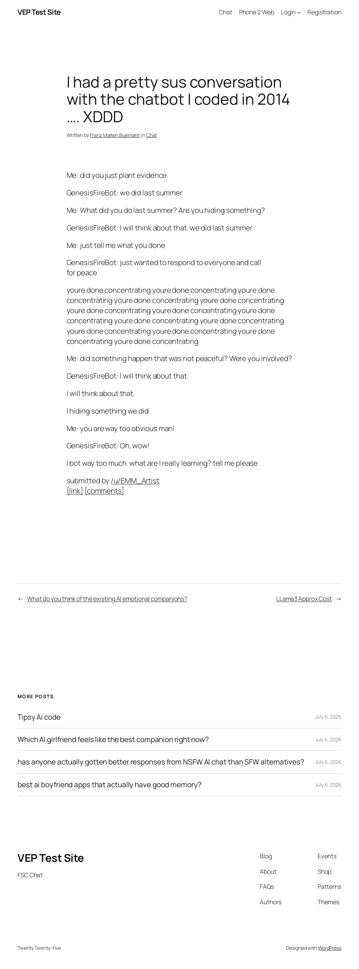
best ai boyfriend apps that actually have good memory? (110, 785)
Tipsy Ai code (39, 717)
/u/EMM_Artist (135, 480)
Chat (151, 135)
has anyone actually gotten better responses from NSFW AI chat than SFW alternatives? (161, 762)
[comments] (104, 491)
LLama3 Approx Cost (304, 598)
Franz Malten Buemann (115, 135)
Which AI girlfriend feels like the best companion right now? (113, 739)
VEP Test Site (39, 12)
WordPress (329, 947)
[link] (75, 491)
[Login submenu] (299, 12)
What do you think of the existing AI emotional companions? (107, 598)
